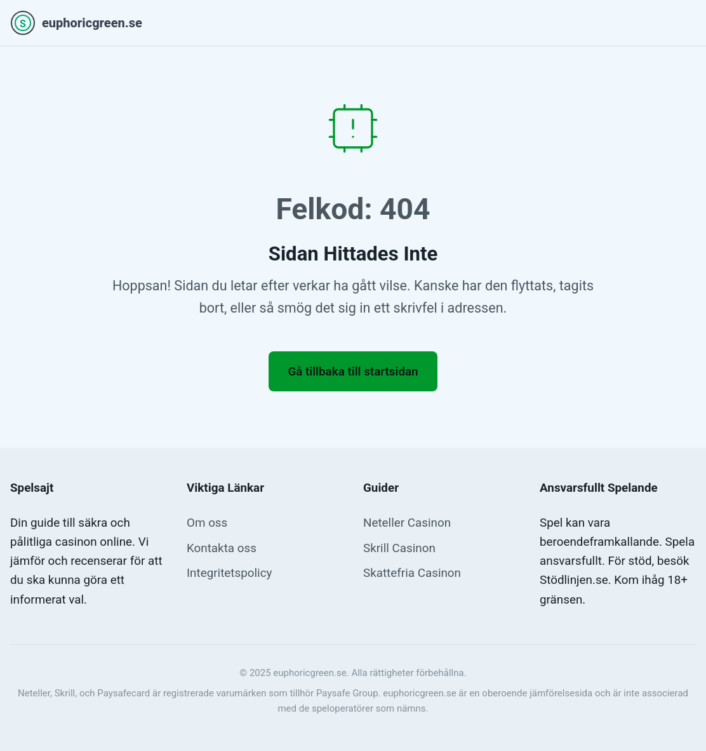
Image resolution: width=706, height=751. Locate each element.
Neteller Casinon (407, 523)
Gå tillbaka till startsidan (353, 372)
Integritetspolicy (229, 573)
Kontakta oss (221, 548)
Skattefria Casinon (412, 573)
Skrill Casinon (399, 548)
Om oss (207, 523)
